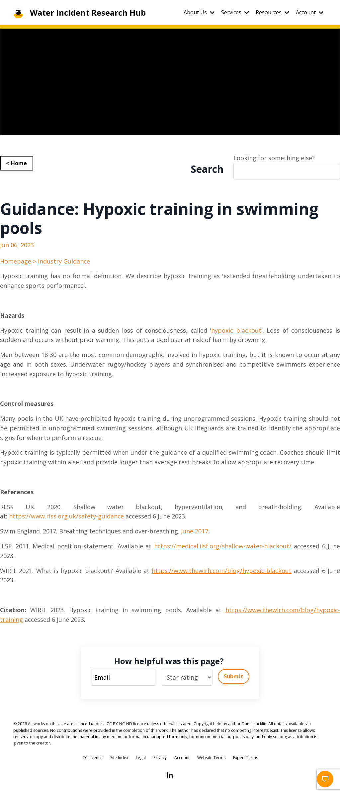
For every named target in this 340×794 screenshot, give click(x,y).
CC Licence (92, 757)
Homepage (15, 261)
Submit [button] (234, 676)
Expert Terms (245, 757)
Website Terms (211, 757)
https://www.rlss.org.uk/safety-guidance (66, 516)
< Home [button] (16, 163)
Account (309, 12)
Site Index (119, 757)
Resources (272, 12)
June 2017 (194, 531)
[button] (325, 779)
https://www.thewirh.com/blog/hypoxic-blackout (222, 571)
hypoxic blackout (236, 330)
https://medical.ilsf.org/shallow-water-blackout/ (223, 546)
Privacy (160, 757)
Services (235, 12)
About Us (199, 12)
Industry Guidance (64, 261)
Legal (141, 757)
